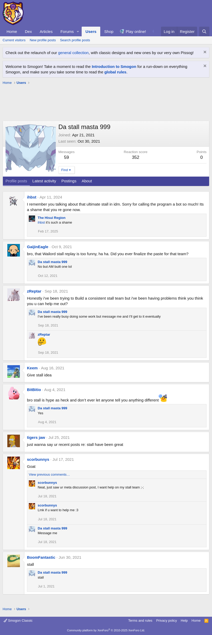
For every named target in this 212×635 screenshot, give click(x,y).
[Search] (204, 31)
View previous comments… (49, 474)
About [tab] (87, 181)
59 (66, 157)
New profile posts (43, 40)
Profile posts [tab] (16, 181)
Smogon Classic (18, 620)
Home (12, 31)
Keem (32, 368)
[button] (78, 31)
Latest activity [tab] (44, 181)
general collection (73, 52)
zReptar (34, 291)
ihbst (31, 197)
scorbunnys (38, 459)
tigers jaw (36, 437)
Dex (28, 31)
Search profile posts (75, 40)
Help (184, 620)
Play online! (136, 31)
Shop (108, 31)
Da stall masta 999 (52, 262)
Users (91, 31)
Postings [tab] (68, 181)
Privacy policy (166, 620)
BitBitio (34, 389)
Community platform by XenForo (106, 630)
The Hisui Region (51, 218)
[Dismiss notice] (204, 52)
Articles (46, 31)
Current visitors (14, 40)
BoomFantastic (41, 557)
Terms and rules (140, 620)
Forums (67, 31)
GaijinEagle (37, 246)
